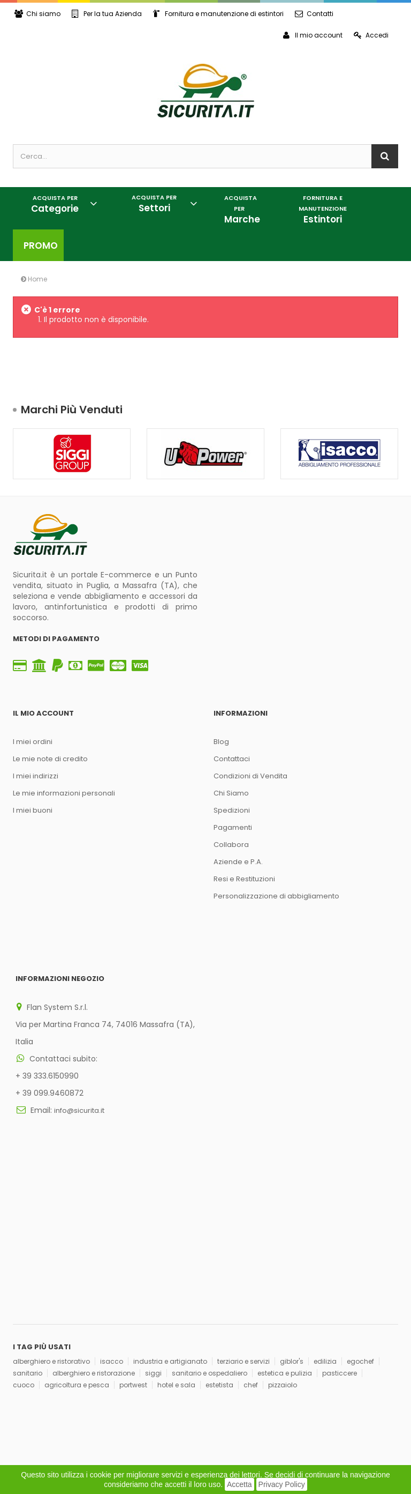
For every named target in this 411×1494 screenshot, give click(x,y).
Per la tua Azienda (107, 13)
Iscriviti (175, 1344)
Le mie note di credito (50, 759)
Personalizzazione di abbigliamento (276, 896)
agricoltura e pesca (76, 1230)
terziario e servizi (243, 1206)
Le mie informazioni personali (64, 793)
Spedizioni (232, 810)
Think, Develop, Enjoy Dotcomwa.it (147, 1412)
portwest (133, 1230)
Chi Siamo (231, 793)
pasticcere (339, 1218)
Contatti (314, 13)
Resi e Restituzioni (244, 879)
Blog (221, 742)
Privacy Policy (281, 1484)
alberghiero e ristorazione (93, 1218)
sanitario (27, 1218)
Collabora (231, 844)
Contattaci (232, 759)
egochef (360, 1206)
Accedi (371, 35)
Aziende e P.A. (238, 862)
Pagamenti (233, 827)
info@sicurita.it (79, 1075)
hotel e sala (176, 1230)
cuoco (23, 1230)
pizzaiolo (282, 1230)
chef (250, 1230)
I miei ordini (32, 742)
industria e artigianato (170, 1206)
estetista (219, 1230)
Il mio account (312, 35)
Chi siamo (37, 13)
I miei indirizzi (35, 776)
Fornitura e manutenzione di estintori (218, 13)
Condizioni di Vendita (250, 776)
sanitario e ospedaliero (209, 1218)
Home (34, 279)
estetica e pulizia (284, 1218)
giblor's (291, 1206)
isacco (111, 1206)
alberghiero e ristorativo (51, 1206)
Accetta (239, 1484)
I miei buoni (32, 810)
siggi (153, 1218)
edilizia (325, 1206)
